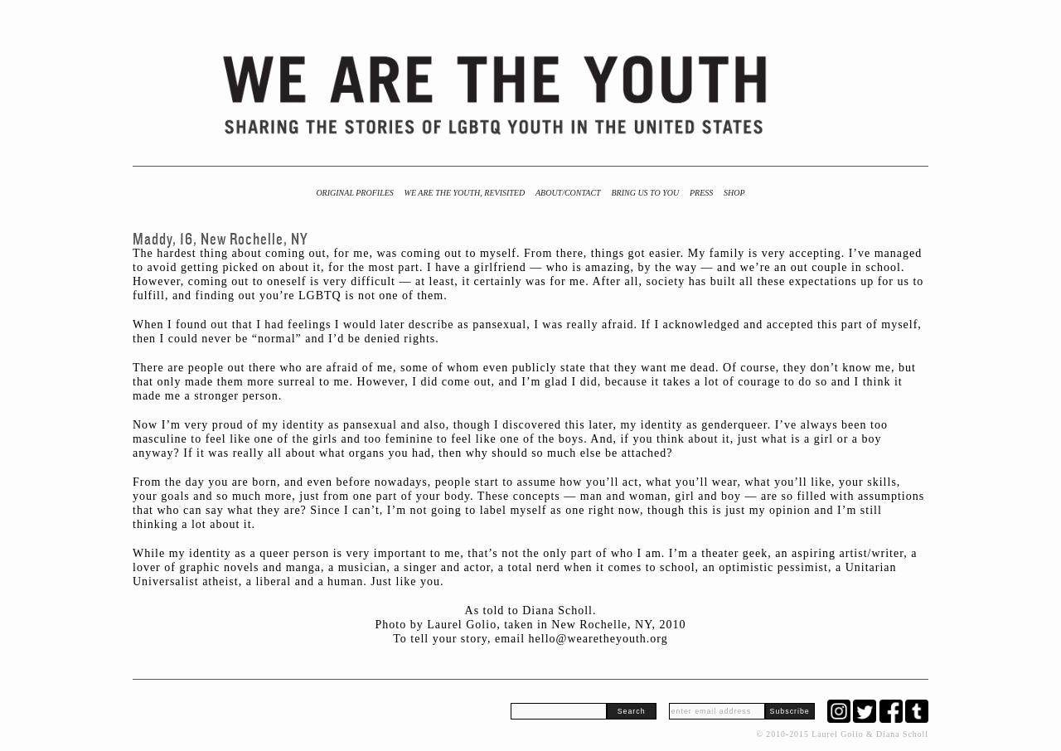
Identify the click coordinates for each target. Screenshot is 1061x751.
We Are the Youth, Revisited (465, 192)
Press (701, 192)
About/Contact (568, 192)
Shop (734, 192)
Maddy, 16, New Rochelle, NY (220, 239)
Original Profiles (354, 192)
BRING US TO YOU (645, 192)
